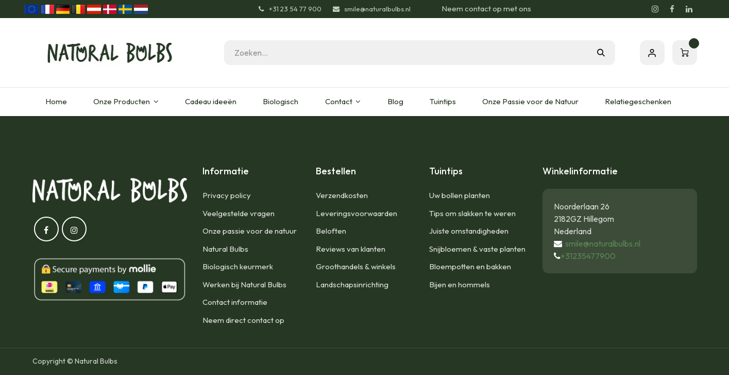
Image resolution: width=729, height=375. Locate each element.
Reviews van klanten (350, 249)
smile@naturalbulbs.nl (602, 243)
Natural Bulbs (225, 249)
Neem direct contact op (243, 320)
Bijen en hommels (459, 284)
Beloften (331, 231)
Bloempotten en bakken (470, 266)
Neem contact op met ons (486, 8)
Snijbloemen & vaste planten (477, 249)
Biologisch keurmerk (237, 266)
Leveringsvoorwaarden (356, 213)
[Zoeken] (601, 52)
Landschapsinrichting (352, 284)
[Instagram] (655, 9)
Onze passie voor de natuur (249, 231)
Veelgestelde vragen (238, 213)
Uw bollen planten (459, 195)
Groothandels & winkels (356, 266)
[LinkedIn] (689, 9)
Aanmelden (652, 52)
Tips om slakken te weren (472, 213)
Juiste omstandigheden (468, 231)
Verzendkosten (342, 195)
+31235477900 (588, 256)
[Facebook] (672, 9)
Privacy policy (226, 195)
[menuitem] (56, 102)
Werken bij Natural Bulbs (244, 284)
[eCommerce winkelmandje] (684, 52)
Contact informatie (234, 302)
